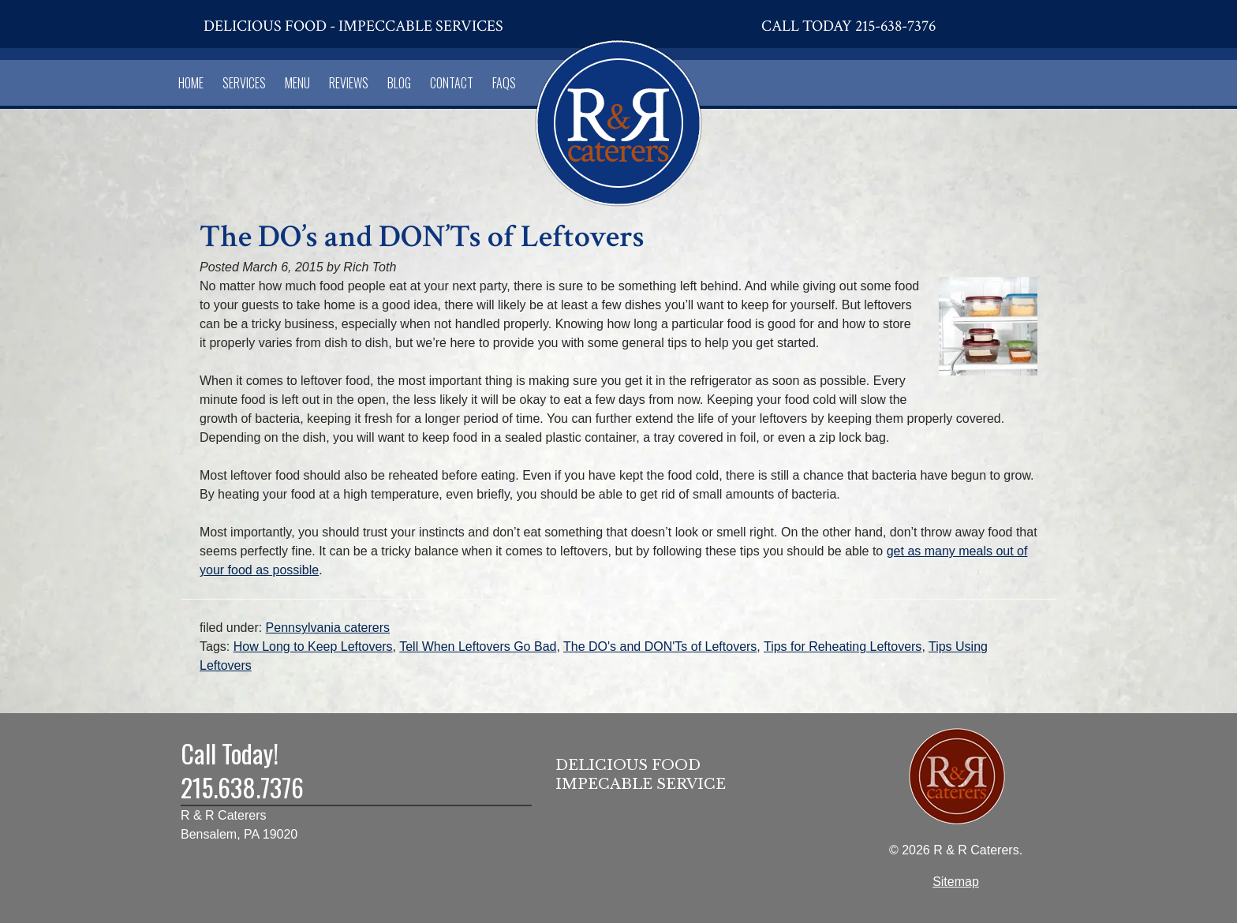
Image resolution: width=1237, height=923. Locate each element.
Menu (297, 82)
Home (191, 82)
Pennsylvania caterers (328, 627)
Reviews (348, 82)
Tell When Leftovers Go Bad (477, 646)
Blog (399, 82)
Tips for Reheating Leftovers (842, 646)
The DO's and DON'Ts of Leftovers (660, 646)
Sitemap (955, 881)
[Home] (618, 119)
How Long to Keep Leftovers (313, 646)
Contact (451, 82)
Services (244, 82)
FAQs (504, 82)
